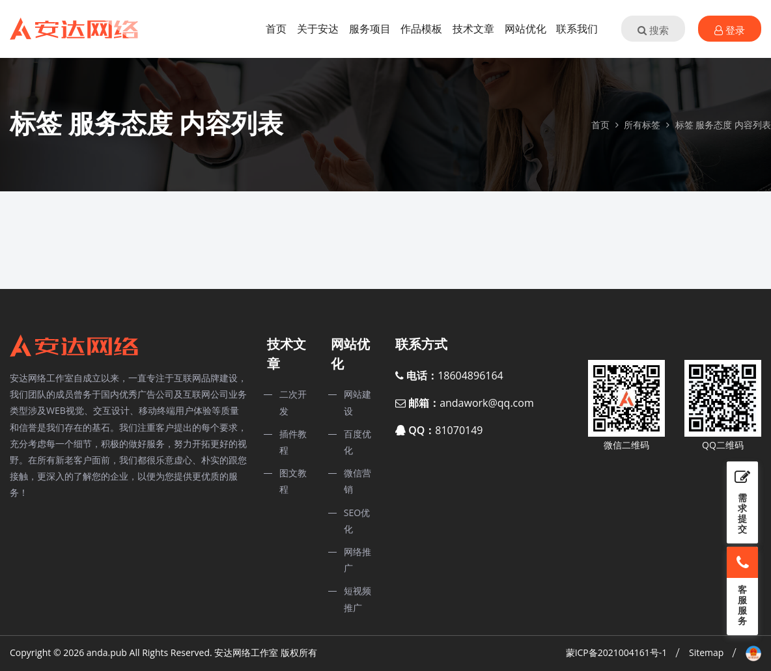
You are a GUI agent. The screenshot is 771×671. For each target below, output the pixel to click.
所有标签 (642, 124)
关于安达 (318, 28)
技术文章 (473, 28)
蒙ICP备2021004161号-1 (616, 652)
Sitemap (706, 652)
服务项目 (370, 28)
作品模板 (421, 28)
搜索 (653, 29)
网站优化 (525, 28)
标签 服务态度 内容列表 (723, 124)
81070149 (459, 430)
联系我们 (577, 28)
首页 (276, 28)
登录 (729, 29)
